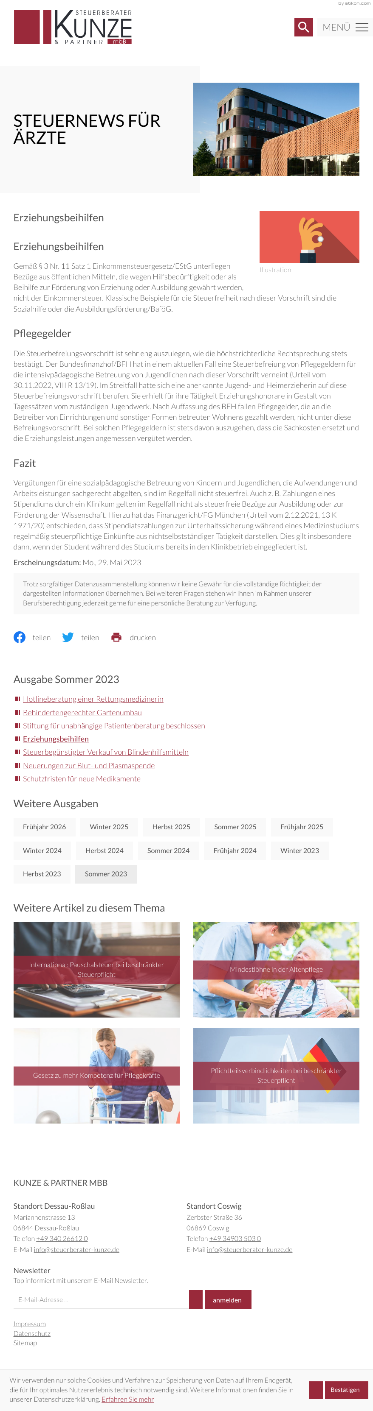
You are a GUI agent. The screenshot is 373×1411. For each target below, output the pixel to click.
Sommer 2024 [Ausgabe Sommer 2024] (168, 851)
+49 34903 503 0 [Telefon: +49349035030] (235, 1239)
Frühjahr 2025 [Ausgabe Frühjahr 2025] (301, 827)
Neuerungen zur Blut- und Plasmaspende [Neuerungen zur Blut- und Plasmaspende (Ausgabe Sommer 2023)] (89, 765)
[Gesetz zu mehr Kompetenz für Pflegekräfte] (97, 1076)
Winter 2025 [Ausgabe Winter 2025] (109, 827)
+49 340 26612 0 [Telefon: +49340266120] (62, 1239)
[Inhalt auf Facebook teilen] (38, 637)
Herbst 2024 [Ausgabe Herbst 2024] (104, 851)
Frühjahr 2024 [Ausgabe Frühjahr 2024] (235, 851)
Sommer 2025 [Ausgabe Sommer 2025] (236, 827)
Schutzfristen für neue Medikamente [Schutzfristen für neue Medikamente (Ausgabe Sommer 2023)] (82, 778)
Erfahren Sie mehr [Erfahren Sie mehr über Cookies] (128, 1399)
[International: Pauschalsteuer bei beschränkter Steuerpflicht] (97, 970)
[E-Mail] (101, 1299)
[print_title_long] (138, 637)
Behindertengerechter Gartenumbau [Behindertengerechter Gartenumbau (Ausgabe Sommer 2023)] (82, 712)
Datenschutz (32, 1334)
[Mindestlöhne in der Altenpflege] (276, 970)
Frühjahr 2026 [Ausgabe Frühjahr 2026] (44, 827)
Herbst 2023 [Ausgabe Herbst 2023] (42, 874)
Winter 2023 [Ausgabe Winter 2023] (299, 851)
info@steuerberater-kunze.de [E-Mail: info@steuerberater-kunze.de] (76, 1250)
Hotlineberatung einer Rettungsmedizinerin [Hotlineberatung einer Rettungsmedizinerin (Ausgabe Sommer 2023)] (93, 698)
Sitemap (25, 1343)
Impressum (30, 1324)
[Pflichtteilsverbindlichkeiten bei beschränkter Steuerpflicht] (276, 1076)
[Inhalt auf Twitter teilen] (86, 637)
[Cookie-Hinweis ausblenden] (338, 1390)
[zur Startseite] (73, 27)
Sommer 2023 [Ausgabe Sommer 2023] (106, 874)
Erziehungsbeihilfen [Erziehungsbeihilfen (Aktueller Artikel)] (56, 738)
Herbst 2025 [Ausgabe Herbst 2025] (172, 827)
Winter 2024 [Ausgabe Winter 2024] (42, 851)
